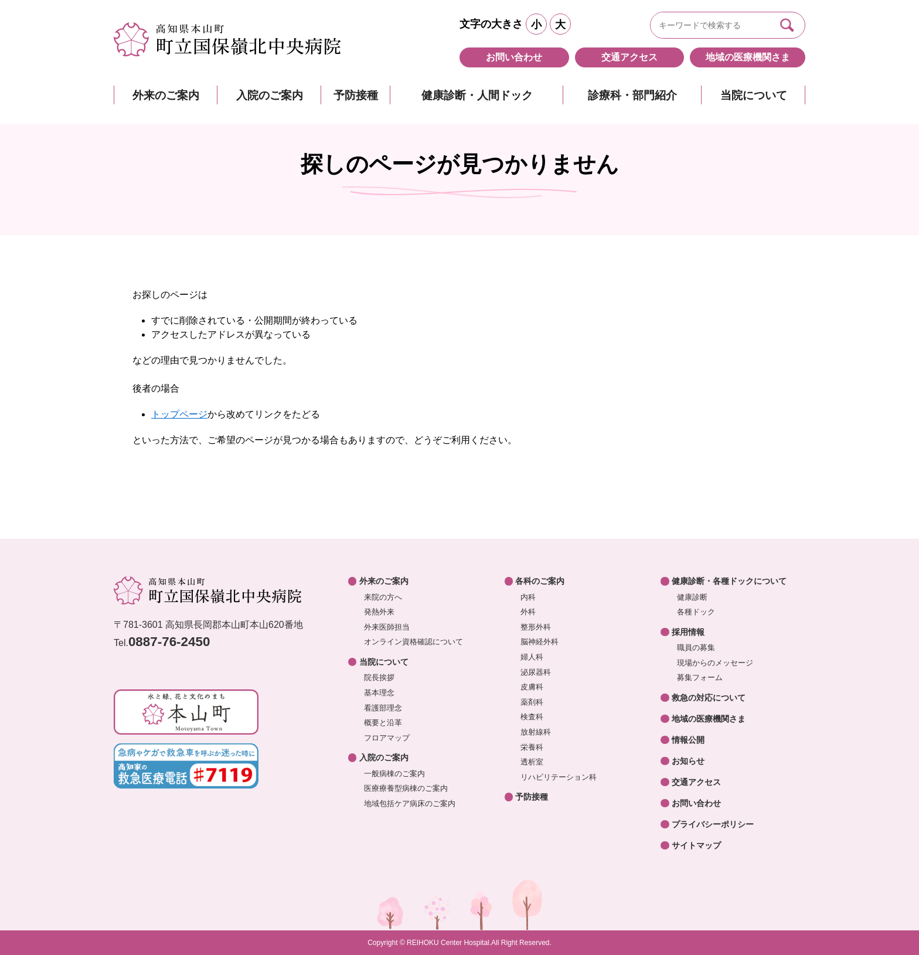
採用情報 (688, 632)
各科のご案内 (539, 581)
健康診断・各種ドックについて (729, 581)
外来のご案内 (165, 95)
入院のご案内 (269, 95)
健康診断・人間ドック (477, 95)
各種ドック (696, 611)
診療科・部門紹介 (632, 95)
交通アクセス (629, 57)
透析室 (531, 761)
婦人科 (531, 656)
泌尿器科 (535, 672)
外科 (528, 611)
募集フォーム (700, 677)
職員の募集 (696, 647)
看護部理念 (383, 707)
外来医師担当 (387, 627)
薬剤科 (531, 702)
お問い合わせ (514, 57)
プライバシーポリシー (713, 824)
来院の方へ (383, 597)
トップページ (179, 414)
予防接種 (355, 95)
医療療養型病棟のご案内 (406, 788)
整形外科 (535, 627)
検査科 (531, 716)
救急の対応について (709, 697)
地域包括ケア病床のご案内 (409, 803)
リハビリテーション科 (558, 777)
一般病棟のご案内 (394, 773)
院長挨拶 (379, 677)
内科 (528, 597)
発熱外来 (379, 611)
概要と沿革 (383, 722)
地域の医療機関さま (748, 57)
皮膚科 (531, 686)
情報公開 (688, 740)
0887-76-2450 (169, 641)
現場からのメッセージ (715, 662)
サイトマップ (696, 845)
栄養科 (531, 747)
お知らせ (688, 761)
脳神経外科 (539, 641)
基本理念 (379, 692)
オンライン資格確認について (413, 641)
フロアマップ (387, 737)
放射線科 (535, 732)
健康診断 (692, 597)
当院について (753, 95)
